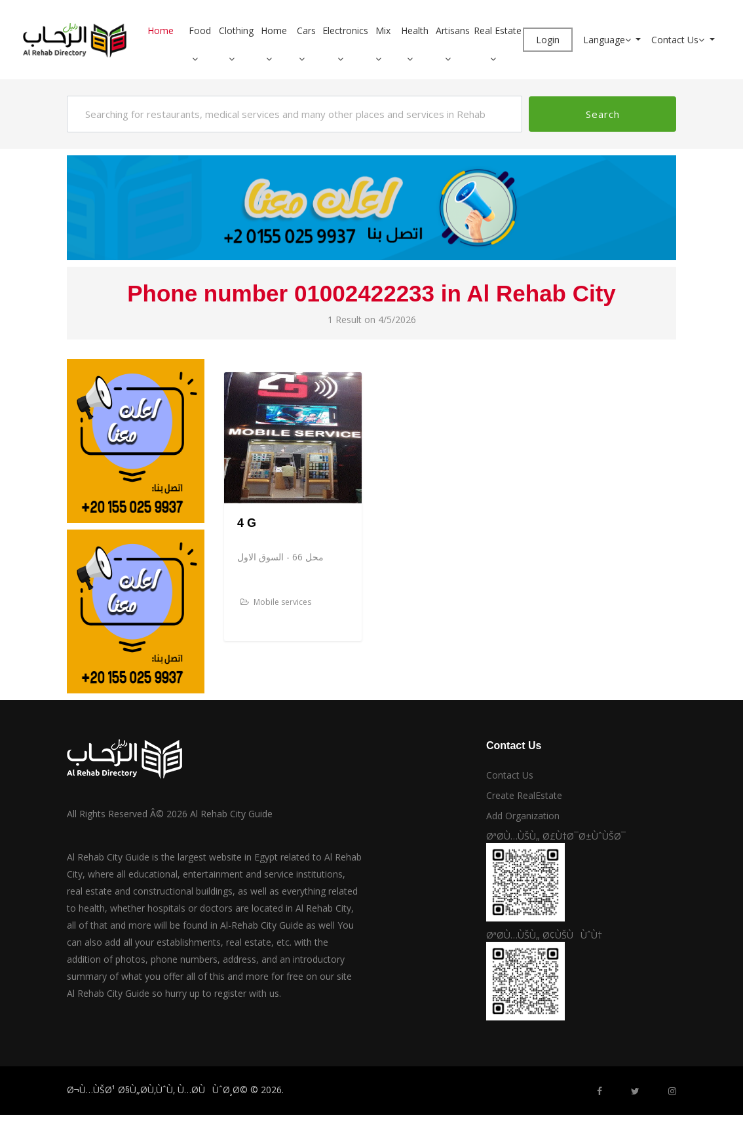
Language (608, 39)
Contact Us (679, 39)
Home (160, 30)
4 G (246, 523)
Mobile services (275, 602)
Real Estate (498, 30)
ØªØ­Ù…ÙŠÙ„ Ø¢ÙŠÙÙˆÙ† (544, 935)
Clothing (236, 30)
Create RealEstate (524, 795)
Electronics (345, 30)
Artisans (453, 30)
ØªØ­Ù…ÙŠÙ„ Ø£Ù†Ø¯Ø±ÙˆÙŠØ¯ (556, 836)
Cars (306, 30)
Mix (383, 30)
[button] (199, 59)
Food (200, 30)
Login (548, 39)
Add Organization (523, 815)
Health (415, 30)
